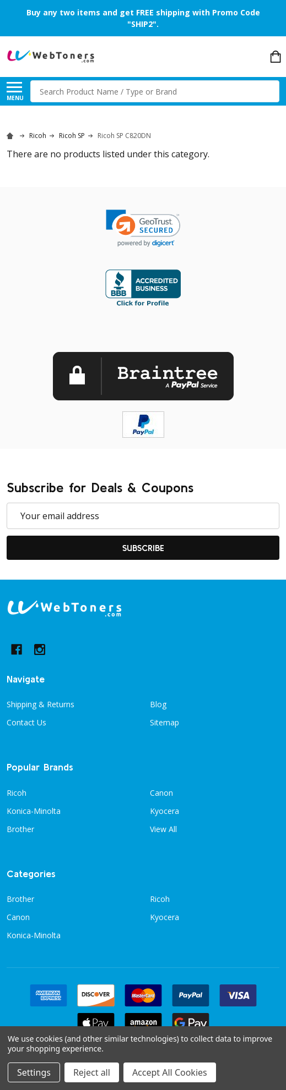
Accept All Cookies (169, 1072)
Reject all (91, 1072)
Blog (158, 704)
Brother (20, 829)
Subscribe (143, 548)
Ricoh (16, 793)
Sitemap (164, 722)
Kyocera (164, 811)
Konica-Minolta (34, 811)
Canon (161, 793)
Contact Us (26, 722)
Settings (34, 1072)
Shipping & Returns (40, 704)
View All (163, 829)
